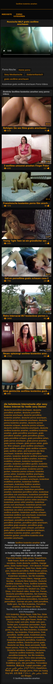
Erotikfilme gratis (13, 663)
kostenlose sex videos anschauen (18, 510)
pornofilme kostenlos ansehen (17, 533)
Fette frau (36, 614)
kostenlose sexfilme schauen (33, 512)
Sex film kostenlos (36, 576)
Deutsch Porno (12, 619)
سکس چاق (36, 673)
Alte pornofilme (28, 663)
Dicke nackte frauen (20, 566)
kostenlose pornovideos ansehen (27, 507)
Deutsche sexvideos (16, 650)
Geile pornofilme (40, 601)
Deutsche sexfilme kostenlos (21, 653)
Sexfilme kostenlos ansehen (26, 4)
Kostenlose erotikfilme (36, 573)
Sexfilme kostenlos (38, 583)
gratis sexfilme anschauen (16, 79)
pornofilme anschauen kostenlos (29, 520)
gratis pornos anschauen (15, 441)
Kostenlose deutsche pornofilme (21, 640)
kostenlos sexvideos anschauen (24, 479)
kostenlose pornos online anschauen (31, 499)
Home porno (24, 70)
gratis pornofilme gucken (33, 435)
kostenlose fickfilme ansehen (27, 484)
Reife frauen (13, 560)
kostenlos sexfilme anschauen (30, 474)
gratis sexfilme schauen (36, 448)
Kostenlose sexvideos (17, 576)
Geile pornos (28, 558)
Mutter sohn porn (37, 622)
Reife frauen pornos (38, 571)
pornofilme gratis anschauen (34, 522)
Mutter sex (34, 591)
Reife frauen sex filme (30, 607)
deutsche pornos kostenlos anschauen (21, 420)
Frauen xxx (20, 568)
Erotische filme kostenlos (26, 581)
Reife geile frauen (28, 619)
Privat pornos (34, 632)
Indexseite (7, 14)
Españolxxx (41, 668)
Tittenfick (32, 617)
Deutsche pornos (39, 586)
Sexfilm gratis (23, 635)
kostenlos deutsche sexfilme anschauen (30, 456)
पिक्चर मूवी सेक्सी (12, 670)
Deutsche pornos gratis (34, 642)
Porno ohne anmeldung (35, 658)
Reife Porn (30, 568)
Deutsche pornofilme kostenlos (19, 594)
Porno (26, 583)
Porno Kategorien (19, 15)
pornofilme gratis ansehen (15, 525)
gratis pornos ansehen (36, 441)
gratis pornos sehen (33, 443)
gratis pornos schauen (13, 443)
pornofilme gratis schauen (22, 528)
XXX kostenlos (12, 614)
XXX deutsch (35, 566)
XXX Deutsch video (20, 591)
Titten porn (22, 617)
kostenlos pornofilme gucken (25, 464)
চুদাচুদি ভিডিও (29, 668)
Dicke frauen (25, 614)
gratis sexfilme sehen (13, 451)
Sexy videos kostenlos (16, 573)
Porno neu (23, 647)
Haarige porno (40, 578)
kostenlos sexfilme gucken (15, 476)
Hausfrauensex (13, 578)
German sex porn (24, 601)
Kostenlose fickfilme (38, 647)
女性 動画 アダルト (22, 673)
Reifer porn (12, 604)
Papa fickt (33, 627)
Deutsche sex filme (15, 645)
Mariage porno (26, 670)
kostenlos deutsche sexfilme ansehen (20, 459)
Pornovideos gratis (15, 658)
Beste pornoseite (32, 645)
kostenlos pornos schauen (22, 471)
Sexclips (10, 581)
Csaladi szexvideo (33, 665)
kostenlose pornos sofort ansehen (19, 502)
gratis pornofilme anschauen (25, 433)
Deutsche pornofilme (19, 571)
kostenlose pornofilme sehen (25, 492)
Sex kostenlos (40, 594)
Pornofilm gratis (15, 637)
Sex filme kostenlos (26, 604)
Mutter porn (42, 617)
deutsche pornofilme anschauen (18, 410)
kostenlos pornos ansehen (15, 469)
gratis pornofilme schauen (15, 438)
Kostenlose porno (38, 635)
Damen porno (11, 586)
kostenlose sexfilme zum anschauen (20, 515)
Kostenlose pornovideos (26, 599)
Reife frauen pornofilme (31, 596)
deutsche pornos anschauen (34, 418)
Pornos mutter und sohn (18, 622)
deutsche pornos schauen (32, 425)
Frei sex (15, 630)
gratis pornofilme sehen (38, 438)
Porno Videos (27, 578)
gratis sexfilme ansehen (14, 448)
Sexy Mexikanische (13, 74)
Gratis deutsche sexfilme (27, 563)
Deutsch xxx (34, 589)
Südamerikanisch (35, 74)
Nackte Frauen (24, 586)
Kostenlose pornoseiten (29, 624)
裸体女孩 (20, 665)
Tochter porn (12, 624)
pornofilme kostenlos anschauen (30, 530)
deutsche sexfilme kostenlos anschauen (21, 428)
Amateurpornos (13, 596)
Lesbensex (12, 660)
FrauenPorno (40, 558)
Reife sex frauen (27, 560)
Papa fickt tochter (13, 558)
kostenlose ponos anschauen (17, 487)
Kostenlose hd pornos (35, 650)
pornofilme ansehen (12, 522)
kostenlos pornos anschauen (34, 466)
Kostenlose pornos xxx (18, 589)
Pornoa (43, 591)
